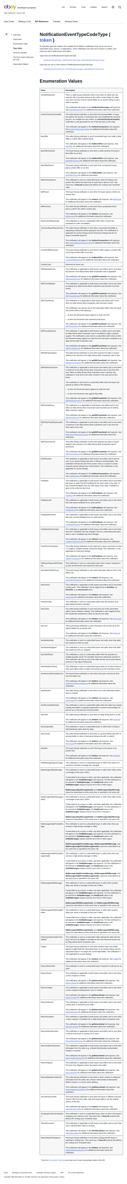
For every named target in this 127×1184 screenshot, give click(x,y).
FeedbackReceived (72, 525)
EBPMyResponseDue (73, 401)
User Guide (9, 21)
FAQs (6, 1173)
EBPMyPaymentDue (73, 363)
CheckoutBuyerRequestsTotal (80, 243)
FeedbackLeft (70, 510)
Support (104, 7)
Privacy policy (53, 1177)
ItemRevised (70, 700)
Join (63, 7)
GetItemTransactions (73, 559)
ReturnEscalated (71, 1027)
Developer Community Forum (22, 1173)
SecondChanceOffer (73, 1109)
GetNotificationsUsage (74, 69)
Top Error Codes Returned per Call (23, 58)
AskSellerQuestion (76, 110)
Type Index (17, 48)
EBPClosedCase (71, 326)
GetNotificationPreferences (54, 69)
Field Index (17, 39)
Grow (83, 7)
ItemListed (117, 619)
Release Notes (71, 21)
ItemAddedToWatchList (74, 580)
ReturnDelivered (71, 1012)
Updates (93, 7)
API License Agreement (76, 1173)
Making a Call (24, 21)
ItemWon (116, 756)
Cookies (61, 1177)
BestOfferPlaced (71, 175)
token (46, 40)
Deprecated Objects (21, 64)
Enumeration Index (20, 44)
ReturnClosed (70, 983)
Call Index (17, 35)
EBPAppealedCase (72, 279)
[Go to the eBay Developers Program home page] (20, 9)
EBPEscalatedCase (73, 348)
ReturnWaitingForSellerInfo (75, 1090)
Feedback (69, 496)
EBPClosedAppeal (72, 296)
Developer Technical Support (46, 1173)
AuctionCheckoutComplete (79, 129)
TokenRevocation (72, 1133)
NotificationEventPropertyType (92, 60)
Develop (73, 7)
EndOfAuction (74, 476)
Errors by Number (20, 53)
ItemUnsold (69, 744)
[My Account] (113, 7)
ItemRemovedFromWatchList (76, 683)
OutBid (116, 959)
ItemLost (116, 633)
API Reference (41, 21)
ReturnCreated (71, 998)
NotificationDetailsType (52, 60)
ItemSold (116, 720)
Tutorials (56, 21)
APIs (62, 1173)
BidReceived (70, 216)
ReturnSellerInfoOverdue (75, 1058)
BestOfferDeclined (72, 161)
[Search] (119, 7)
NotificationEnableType (71, 60)
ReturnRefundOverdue (74, 1041)
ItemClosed (69, 597)
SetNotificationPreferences (94, 69)
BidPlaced (117, 199)
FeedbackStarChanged (74, 542)
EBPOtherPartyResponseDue (76, 435)
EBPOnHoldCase (72, 418)
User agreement (43, 1177)
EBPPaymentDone (72, 454)
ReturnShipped (71, 1073)
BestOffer (69, 146)
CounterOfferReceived (74, 260)
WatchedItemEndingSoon (75, 1150)
